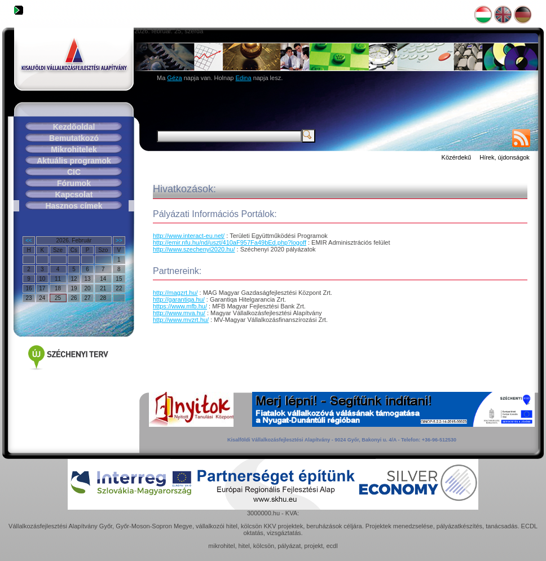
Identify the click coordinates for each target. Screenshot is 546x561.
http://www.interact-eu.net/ (188, 235)
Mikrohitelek (74, 149)
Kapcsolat (74, 194)
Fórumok (74, 183)
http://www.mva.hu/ (179, 313)
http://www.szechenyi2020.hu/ (194, 249)
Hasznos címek (73, 205)
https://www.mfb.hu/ (180, 306)
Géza (174, 77)
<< (28, 240)
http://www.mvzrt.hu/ (181, 319)
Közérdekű (457, 157)
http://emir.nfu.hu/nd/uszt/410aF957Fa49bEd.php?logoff (229, 242)
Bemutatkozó (74, 138)
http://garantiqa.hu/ (179, 299)
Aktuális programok (74, 160)
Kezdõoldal (74, 126)
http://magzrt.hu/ (175, 292)
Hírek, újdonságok (504, 157)
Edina (243, 77)
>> (119, 240)
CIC (74, 171)
